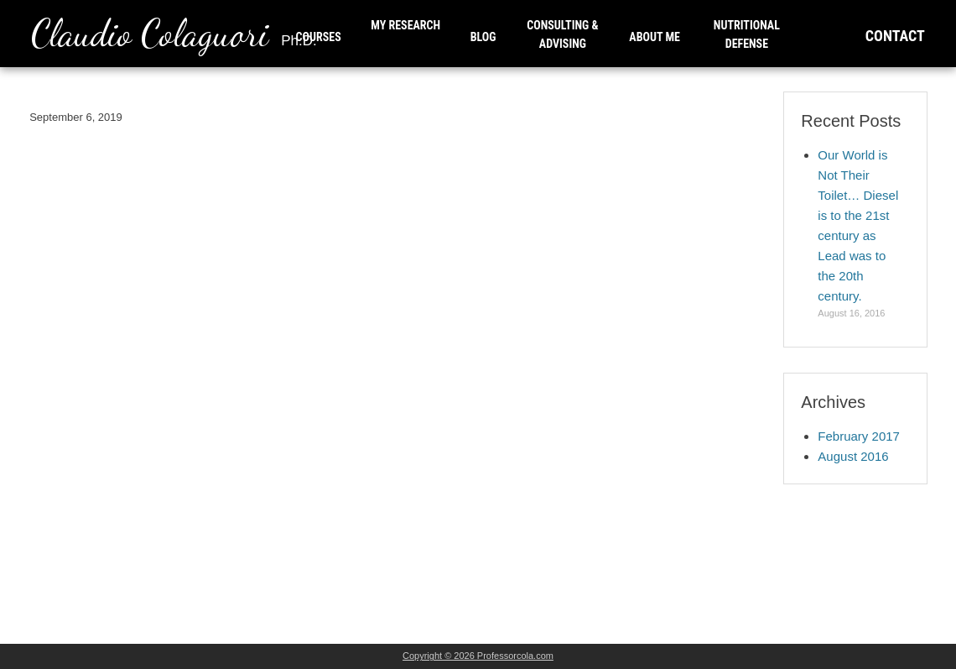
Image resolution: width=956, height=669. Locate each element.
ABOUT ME (654, 37)
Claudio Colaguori (174, 33)
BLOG (483, 37)
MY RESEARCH (405, 25)
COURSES (318, 37)
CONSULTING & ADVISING (562, 34)
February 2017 (859, 436)
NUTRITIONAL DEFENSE (747, 34)
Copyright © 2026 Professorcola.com (478, 656)
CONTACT (895, 35)
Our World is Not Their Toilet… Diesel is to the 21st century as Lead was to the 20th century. (858, 225)
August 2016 (853, 456)
